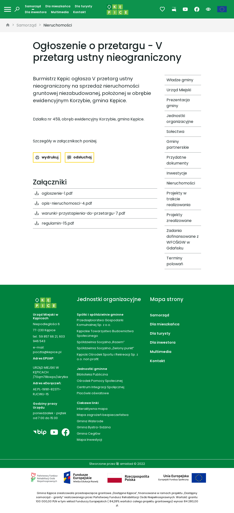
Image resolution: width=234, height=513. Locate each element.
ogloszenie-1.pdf (54, 193)
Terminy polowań (174, 261)
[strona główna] (8, 25)
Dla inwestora (36, 12)
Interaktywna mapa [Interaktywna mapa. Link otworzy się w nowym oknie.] (92, 409)
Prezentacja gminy (178, 103)
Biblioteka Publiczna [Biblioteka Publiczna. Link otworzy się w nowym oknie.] (92, 374)
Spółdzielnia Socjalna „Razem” (101, 342)
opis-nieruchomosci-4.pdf (63, 203)
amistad (124, 464)
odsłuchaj (82, 157)
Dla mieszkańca (57, 6)
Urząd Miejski (178, 90)
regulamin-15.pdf (54, 223)
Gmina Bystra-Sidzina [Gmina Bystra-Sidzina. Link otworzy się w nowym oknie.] (94, 427)
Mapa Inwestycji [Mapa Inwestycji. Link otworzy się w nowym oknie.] (89, 440)
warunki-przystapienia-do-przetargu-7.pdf (80, 213)
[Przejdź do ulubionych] (162, 9)
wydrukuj (50, 157)
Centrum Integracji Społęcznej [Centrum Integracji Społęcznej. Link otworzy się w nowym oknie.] (100, 387)
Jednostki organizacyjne (179, 118)
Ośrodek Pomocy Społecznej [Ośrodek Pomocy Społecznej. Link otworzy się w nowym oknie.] (100, 381)
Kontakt (79, 12)
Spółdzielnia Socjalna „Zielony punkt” (105, 348)
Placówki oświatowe (93, 393)
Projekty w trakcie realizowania (178, 199)
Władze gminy (179, 80)
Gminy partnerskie (177, 144)
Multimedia (60, 12)
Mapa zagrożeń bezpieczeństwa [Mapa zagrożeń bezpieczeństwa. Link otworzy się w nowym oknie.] (102, 415)
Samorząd (33, 6)
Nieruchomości (57, 25)
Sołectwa (175, 131)
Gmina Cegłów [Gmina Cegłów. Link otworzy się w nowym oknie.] (88, 433)
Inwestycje (176, 173)
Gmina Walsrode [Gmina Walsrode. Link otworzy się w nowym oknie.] (90, 421)
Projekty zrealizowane (179, 217)
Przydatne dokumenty (177, 160)
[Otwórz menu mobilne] (7, 9)
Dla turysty (83, 6)
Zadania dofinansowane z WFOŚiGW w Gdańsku (182, 239)
